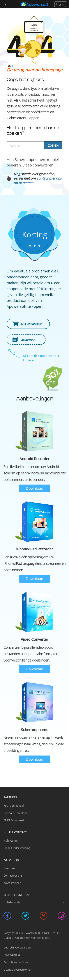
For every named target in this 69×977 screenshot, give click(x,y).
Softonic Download (15, 813)
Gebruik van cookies (15, 962)
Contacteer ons (12, 875)
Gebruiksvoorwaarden (17, 947)
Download (34, 488)
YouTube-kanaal (13, 805)
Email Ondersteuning (16, 848)
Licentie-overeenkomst (17, 969)
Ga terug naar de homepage (34, 70)
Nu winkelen (31, 324)
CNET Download (13, 820)
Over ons (9, 868)
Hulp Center (11, 840)
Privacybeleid (11, 955)
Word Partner (12, 883)
